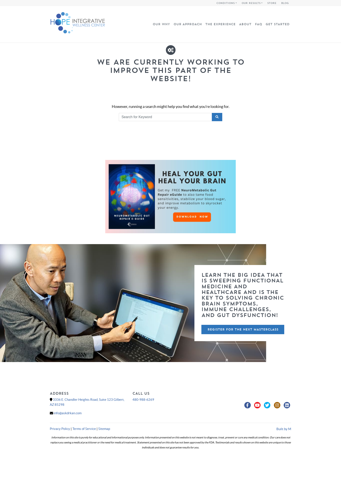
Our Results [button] (251, 3)
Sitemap (104, 429)
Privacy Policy (60, 429)
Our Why (161, 24)
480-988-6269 (143, 399)
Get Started (277, 24)
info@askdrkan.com (68, 413)
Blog (285, 3)
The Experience (220, 24)
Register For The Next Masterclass (242, 329)
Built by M (283, 429)
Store (271, 3)
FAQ (258, 24)
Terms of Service (84, 429)
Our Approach (188, 24)
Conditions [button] (225, 3)
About (245, 24)
